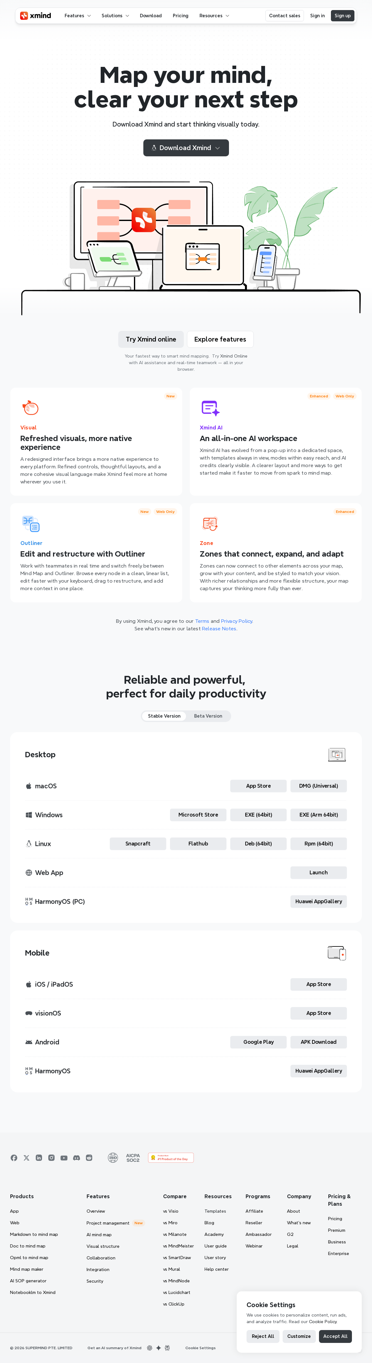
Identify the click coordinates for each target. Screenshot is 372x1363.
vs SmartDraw (177, 1257)
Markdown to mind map (34, 1234)
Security (95, 1281)
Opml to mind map (29, 1257)
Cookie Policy (323, 1321)
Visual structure (103, 1246)
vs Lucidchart (176, 1292)
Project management (108, 1223)
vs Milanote (175, 1234)
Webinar (254, 1246)
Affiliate (254, 1211)
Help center (217, 1269)
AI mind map (99, 1234)
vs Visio (170, 1211)
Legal (292, 1246)
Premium (336, 1230)
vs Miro (170, 1222)
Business (337, 1242)
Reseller (254, 1222)
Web (14, 1222)
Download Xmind (186, 148)
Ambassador (259, 1234)
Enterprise (338, 1253)
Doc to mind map (27, 1246)
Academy (214, 1234)
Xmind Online (233, 356)
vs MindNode (176, 1281)
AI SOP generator (28, 1281)
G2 (290, 1234)
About (293, 1211)
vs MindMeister (178, 1246)
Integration (98, 1269)
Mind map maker (26, 1269)
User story (215, 1257)
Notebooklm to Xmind (33, 1292)
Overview (96, 1211)
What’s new (299, 1222)
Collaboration (101, 1258)
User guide (216, 1246)
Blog (209, 1222)
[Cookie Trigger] (200, 1348)
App (14, 1211)
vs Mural (171, 1269)
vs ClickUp (173, 1304)
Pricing (335, 1218)
